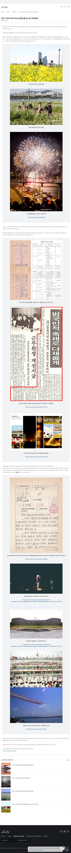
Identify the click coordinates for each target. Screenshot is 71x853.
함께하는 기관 (5, 840)
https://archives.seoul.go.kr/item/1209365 (36, 559)
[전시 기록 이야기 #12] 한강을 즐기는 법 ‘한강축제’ (28, 11)
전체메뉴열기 (68, 6)
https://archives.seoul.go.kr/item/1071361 (36, 407)
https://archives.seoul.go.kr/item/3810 (36, 729)
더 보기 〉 (68, 760)
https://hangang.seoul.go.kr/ (9, 751)
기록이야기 (14, 11)
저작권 (9, 836)
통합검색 (62, 6)
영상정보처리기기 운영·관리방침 (34, 836)
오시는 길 (3, 836)
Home (2, 11)
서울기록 (8, 11)
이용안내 (46, 836)
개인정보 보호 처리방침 (18, 836)
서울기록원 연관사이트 (22, 840)
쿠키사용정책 (37, 850)
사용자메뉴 (65, 6)
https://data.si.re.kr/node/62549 (36, 217)
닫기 (42, 850)
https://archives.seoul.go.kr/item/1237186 (36, 456)
